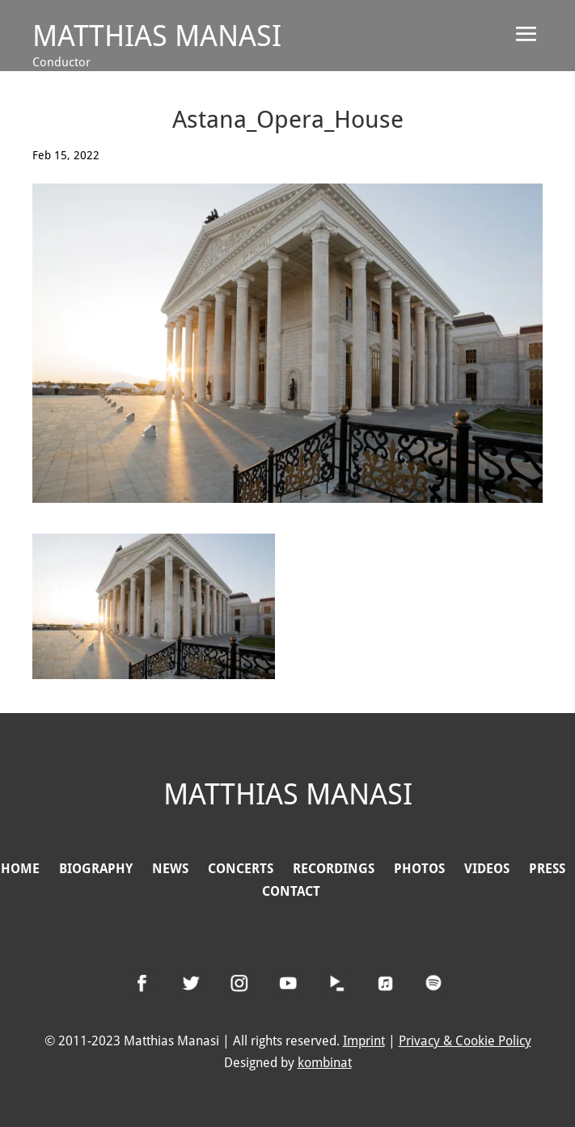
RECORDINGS (333, 868)
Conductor (61, 62)
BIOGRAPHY (102, 868)
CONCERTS (240, 868)
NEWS (170, 868)
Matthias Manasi (156, 36)
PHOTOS (419, 868)
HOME (20, 868)
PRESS (547, 868)
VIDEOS (486, 868)
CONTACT (291, 891)
